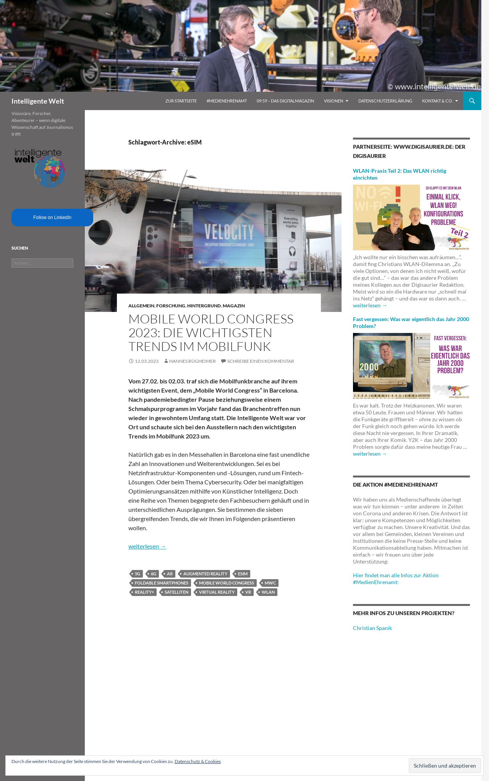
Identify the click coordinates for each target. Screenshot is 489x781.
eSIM (243, 573)
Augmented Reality (205, 573)
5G (137, 573)
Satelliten (176, 591)
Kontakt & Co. (437, 100)
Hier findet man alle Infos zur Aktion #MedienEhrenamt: (396, 578)
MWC (270, 582)
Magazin (234, 306)
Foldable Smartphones (161, 582)
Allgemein (141, 306)
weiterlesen (147, 546)
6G (153, 573)
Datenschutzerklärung (385, 100)
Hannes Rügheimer (192, 361)
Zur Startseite (181, 100)
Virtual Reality (217, 591)
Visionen (333, 100)
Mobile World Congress (226, 582)
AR (170, 573)
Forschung (170, 306)
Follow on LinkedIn (52, 217)
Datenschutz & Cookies (198, 761)
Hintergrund (204, 306)
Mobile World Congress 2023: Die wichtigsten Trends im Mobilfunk (210, 332)
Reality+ (144, 591)
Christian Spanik (372, 628)
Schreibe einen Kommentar (260, 361)
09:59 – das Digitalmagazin (285, 100)
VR (248, 591)
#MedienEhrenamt (227, 100)
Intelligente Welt (37, 101)
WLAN (268, 591)
